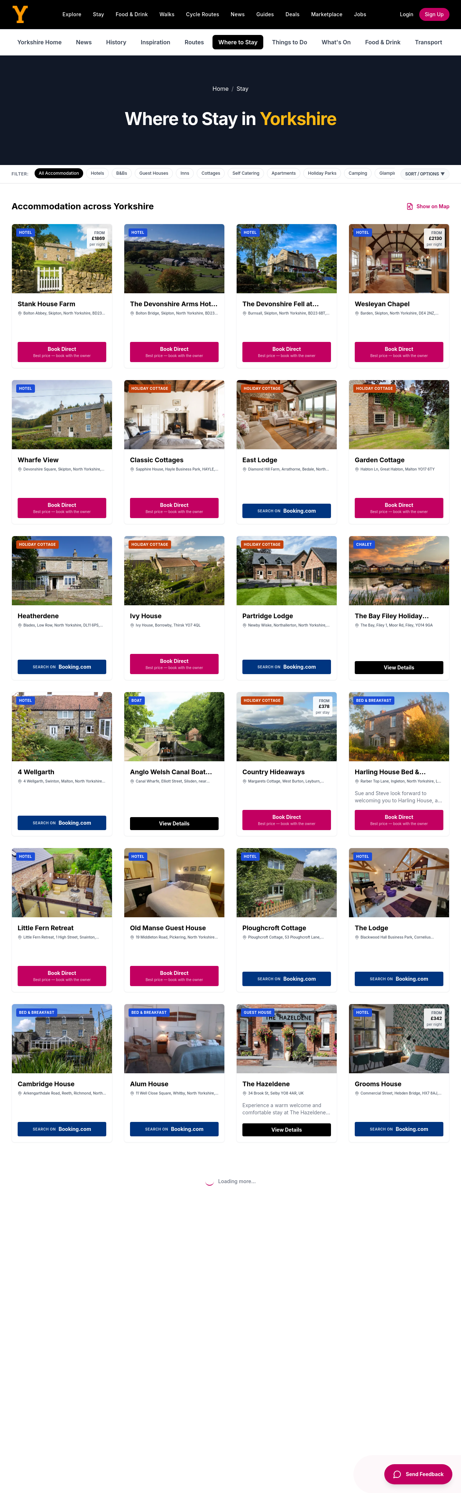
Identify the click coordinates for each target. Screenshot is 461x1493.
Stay (98, 14)
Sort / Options (425, 174)
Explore (71, 14)
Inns (184, 173)
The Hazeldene (266, 1084)
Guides (265, 14)
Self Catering (245, 173)
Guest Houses (153, 173)
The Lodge (371, 928)
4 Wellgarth (36, 772)
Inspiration (155, 42)
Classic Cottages (157, 460)
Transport (428, 42)
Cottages (210, 173)
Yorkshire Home (39, 42)
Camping (358, 173)
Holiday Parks (322, 173)
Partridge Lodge (267, 616)
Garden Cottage (379, 460)
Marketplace (327, 14)
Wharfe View (38, 460)
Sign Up (434, 14)
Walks (167, 14)
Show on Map (427, 206)
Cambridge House (46, 1084)
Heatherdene (38, 616)
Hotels (97, 173)
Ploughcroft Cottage (274, 928)
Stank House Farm (46, 304)
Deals (293, 14)
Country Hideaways (273, 772)
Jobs (360, 14)
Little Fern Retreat (45, 928)
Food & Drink (132, 14)
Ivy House (146, 616)
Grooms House (378, 1084)
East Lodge (259, 460)
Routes (194, 42)
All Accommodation (59, 173)
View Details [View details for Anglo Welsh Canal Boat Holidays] (174, 823)
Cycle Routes (202, 14)
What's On (336, 42)
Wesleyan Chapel (382, 304)
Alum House (149, 1084)
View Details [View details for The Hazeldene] (287, 1130)
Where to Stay (238, 42)
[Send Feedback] (418, 1474)
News (238, 14)
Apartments (284, 173)
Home (220, 88)
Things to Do (289, 42)
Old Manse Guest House (168, 928)
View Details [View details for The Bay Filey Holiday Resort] (399, 667)
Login (406, 14)
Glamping (389, 173)
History (116, 42)
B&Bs (121, 173)
